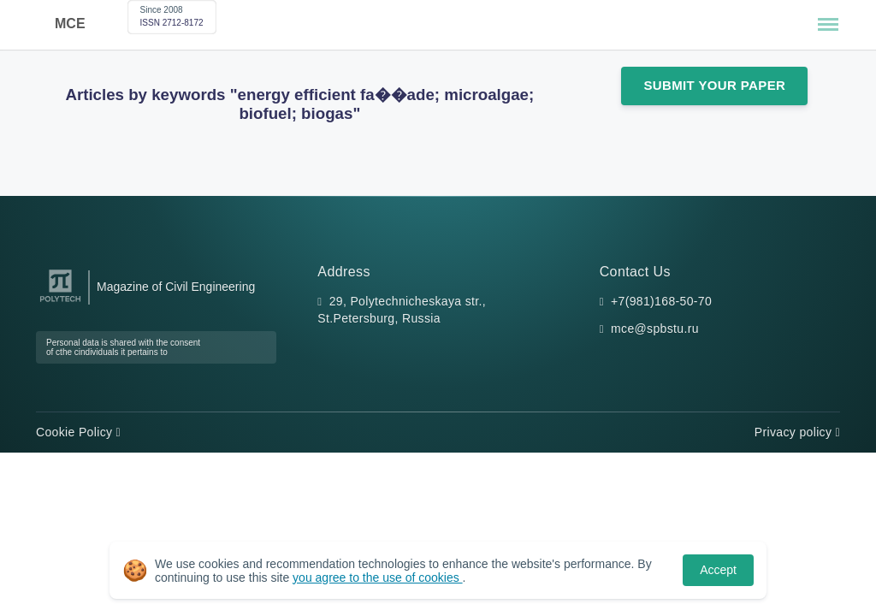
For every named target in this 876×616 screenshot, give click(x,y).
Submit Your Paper (714, 85)
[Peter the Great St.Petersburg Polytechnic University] (60, 302)
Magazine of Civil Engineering (176, 286)
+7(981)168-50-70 (661, 301)
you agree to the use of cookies (377, 577)
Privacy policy (797, 432)
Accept (718, 570)
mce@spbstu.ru (655, 328)
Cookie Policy (78, 432)
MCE (70, 23)
